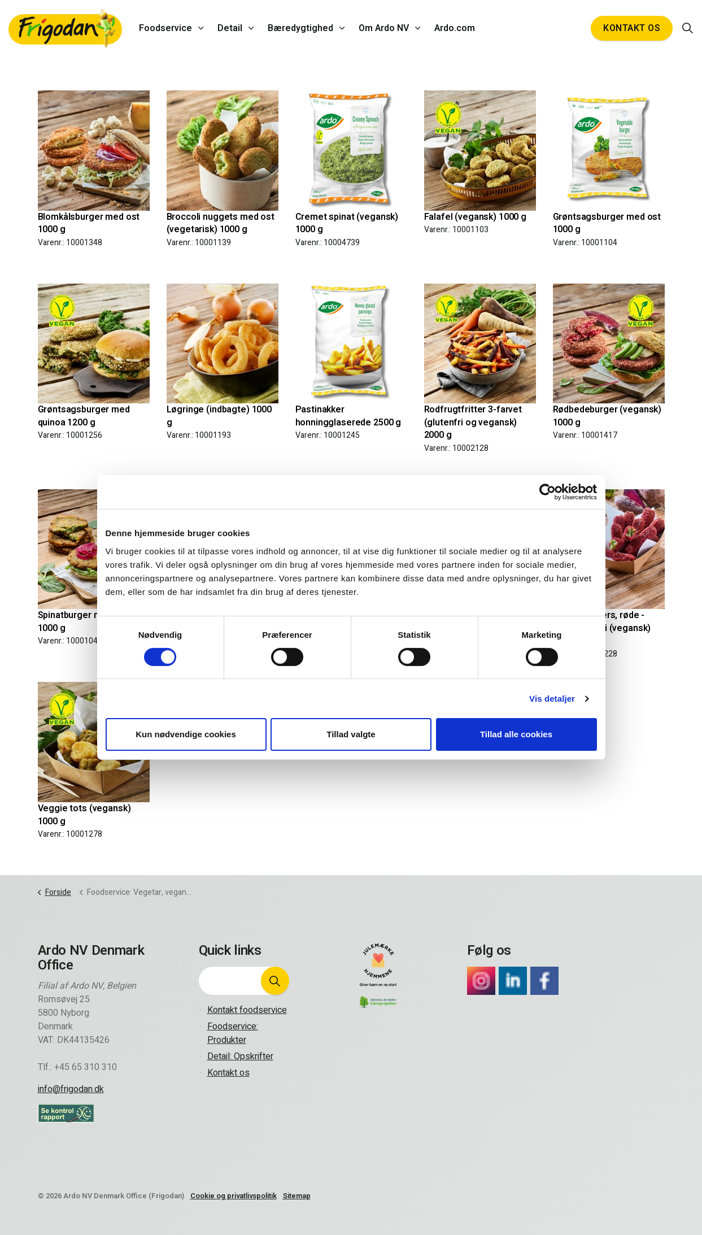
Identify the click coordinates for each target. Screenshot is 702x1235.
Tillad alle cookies (516, 734)
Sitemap (297, 1195)
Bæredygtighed (300, 28)
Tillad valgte (350, 734)
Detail (229, 28)
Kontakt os (632, 28)
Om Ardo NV (384, 28)
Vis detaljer (552, 698)
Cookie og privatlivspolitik (233, 1195)
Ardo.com (454, 28)
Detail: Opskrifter (240, 1056)
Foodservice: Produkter (232, 1033)
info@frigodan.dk (71, 1089)
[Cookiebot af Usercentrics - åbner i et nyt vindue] (547, 492)
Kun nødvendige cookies (186, 734)
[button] (275, 981)
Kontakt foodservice (247, 1010)
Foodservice (165, 28)
